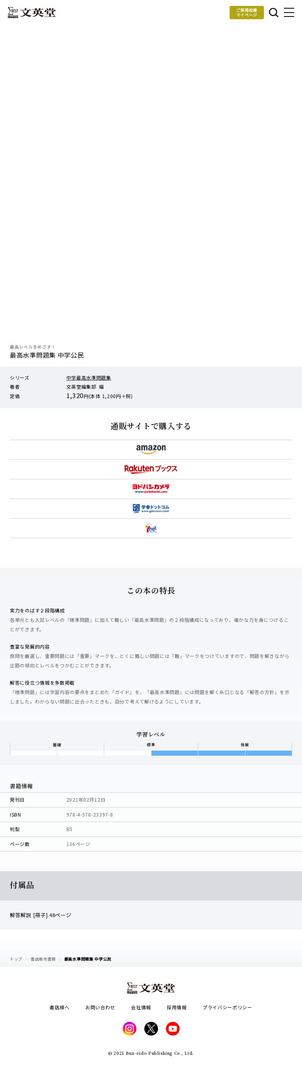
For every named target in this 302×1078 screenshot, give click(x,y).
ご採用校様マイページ (247, 12)
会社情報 (141, 1007)
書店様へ (60, 1007)
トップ (16, 959)
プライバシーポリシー (227, 1007)
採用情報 (177, 1007)
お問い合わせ (100, 1007)
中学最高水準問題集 (88, 377)
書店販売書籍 (43, 959)
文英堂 (32, 12)
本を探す (273, 12)
